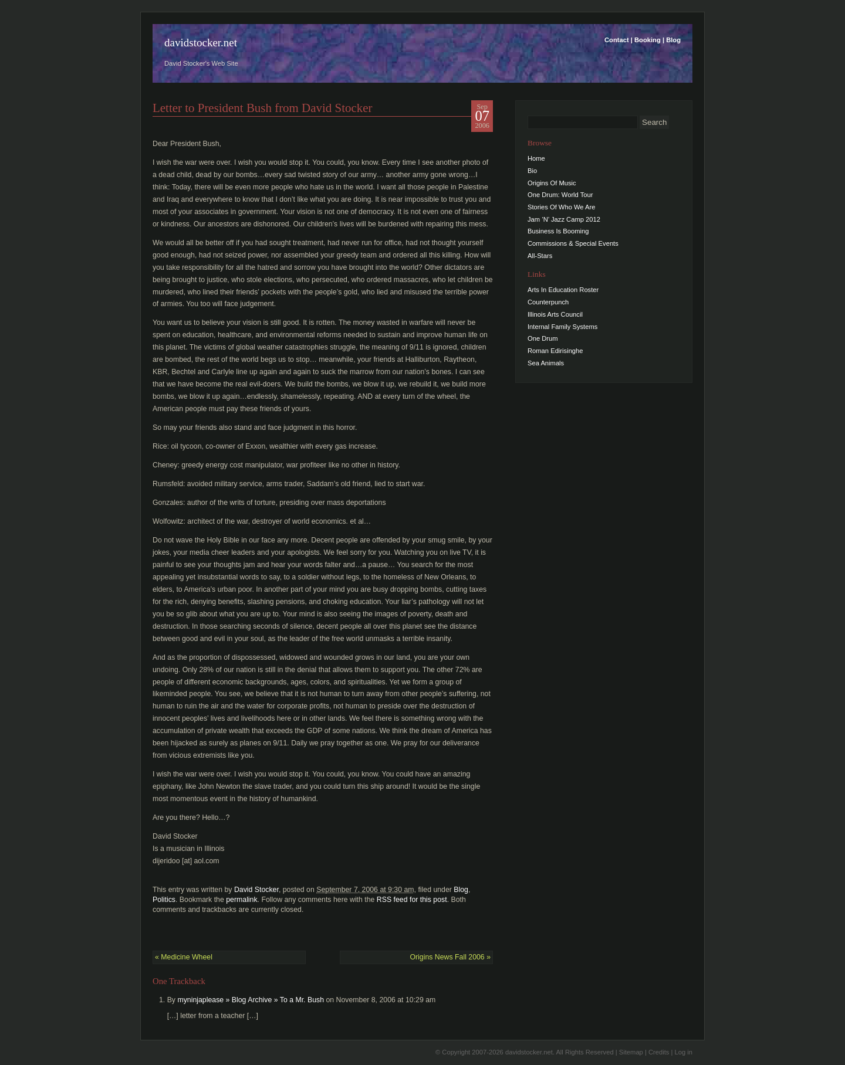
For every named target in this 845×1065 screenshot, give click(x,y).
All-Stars (540, 255)
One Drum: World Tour (560, 194)
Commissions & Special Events (573, 243)
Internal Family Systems (562, 326)
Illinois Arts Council (555, 314)
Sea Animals (546, 363)
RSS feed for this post (412, 900)
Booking (647, 39)
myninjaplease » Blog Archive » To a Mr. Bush (250, 1000)
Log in (683, 1052)
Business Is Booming (558, 231)
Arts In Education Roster (563, 289)
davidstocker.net (200, 42)
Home (536, 158)
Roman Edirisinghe (555, 350)
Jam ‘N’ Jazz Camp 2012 (564, 219)
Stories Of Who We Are (561, 207)
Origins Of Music (552, 182)
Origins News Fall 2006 (450, 957)
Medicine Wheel (183, 957)
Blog (673, 39)
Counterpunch (548, 302)
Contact (616, 39)
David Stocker (256, 890)
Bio (532, 170)
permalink (241, 900)
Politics (164, 900)
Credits (658, 1052)
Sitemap (631, 1052)
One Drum (543, 338)
